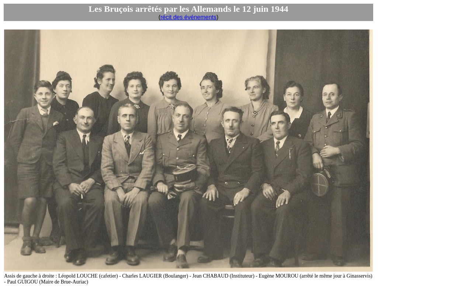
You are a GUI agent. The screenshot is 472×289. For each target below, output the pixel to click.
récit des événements (188, 17)
